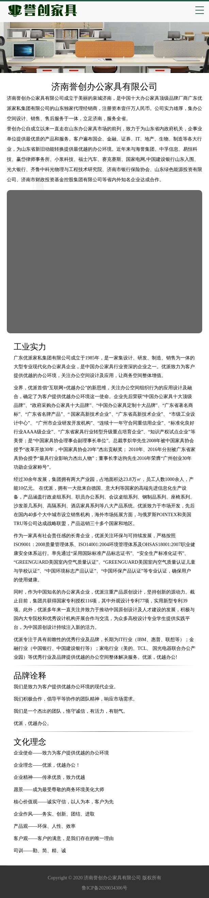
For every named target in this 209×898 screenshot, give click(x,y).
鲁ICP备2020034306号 (104, 888)
